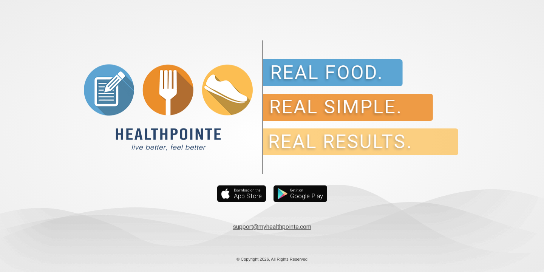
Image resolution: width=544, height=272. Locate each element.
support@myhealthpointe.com (272, 226)
